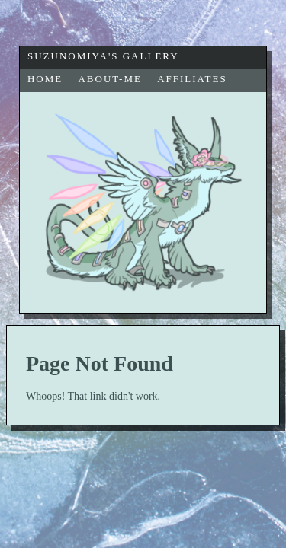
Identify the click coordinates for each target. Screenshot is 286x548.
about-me (109, 78)
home (45, 78)
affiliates (192, 78)
